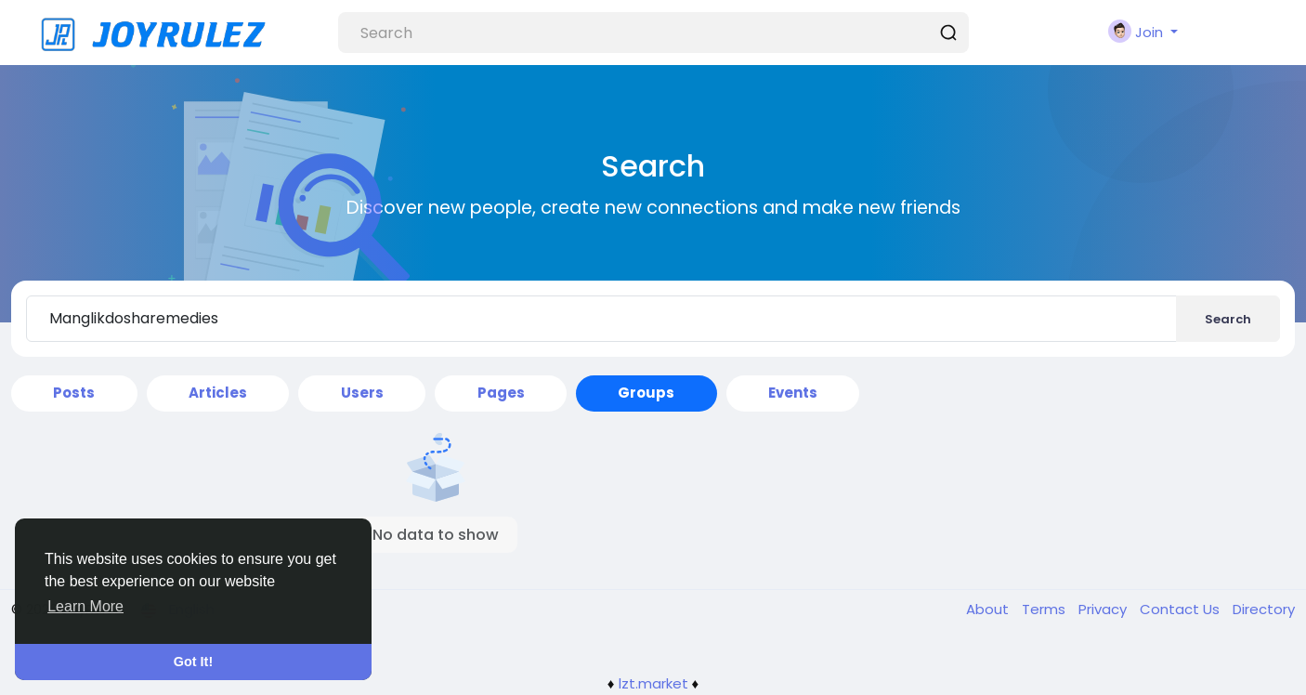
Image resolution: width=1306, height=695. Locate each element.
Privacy (1104, 609)
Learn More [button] (85, 606)
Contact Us (1181, 609)
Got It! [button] (193, 661)
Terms (1045, 609)
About (989, 609)
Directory (1264, 609)
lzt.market (653, 683)
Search (1228, 319)
